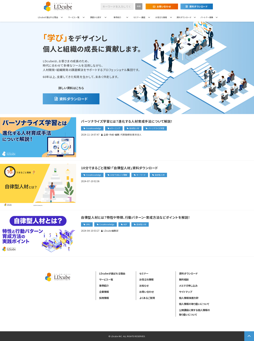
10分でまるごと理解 (118, 174)
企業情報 (104, 291)
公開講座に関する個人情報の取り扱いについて (194, 312)
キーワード (140, 174)
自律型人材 (134, 128)
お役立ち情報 (161, 17)
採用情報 (104, 298)
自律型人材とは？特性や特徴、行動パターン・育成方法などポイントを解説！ (135, 217)
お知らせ (144, 285)
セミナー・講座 (139, 17)
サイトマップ (185, 291)
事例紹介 (117, 17)
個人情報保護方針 (188, 298)
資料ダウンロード (198, 6)
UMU (88, 224)
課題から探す (95, 17)
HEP (125, 224)
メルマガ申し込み (188, 285)
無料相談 (184, 279)
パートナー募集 (206, 17)
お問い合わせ (164, 6)
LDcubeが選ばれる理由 (48, 17)
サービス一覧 (73, 17)
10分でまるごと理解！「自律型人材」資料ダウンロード (119, 167)
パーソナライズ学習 (156, 128)
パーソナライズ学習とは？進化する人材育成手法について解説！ (126, 121)
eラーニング (115, 128)
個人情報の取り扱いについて (194, 304)
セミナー (143, 273)
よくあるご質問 (147, 298)
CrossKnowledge (93, 128)
